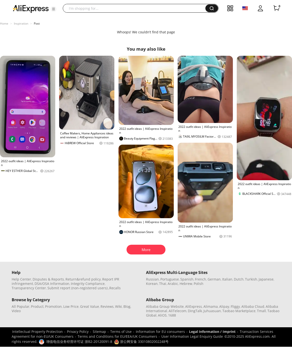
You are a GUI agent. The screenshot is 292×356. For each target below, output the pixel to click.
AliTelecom (177, 311)
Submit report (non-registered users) (77, 288)
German (214, 279)
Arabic (173, 283)
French (200, 279)
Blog (126, 306)
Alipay (224, 306)
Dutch (239, 279)
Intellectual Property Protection (37, 331)
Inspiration (21, 23)
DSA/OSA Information (52, 283)
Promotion (53, 306)
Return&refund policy (83, 279)
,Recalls (114, 288)
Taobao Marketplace (239, 311)
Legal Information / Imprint (212, 331)
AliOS (162, 315)
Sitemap (99, 331)
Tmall (261, 311)
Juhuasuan (212, 311)
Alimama (210, 306)
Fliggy (235, 306)
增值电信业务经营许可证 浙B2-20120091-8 (79, 341)
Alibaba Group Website (165, 306)
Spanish (186, 279)
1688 (172, 315)
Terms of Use (121, 331)
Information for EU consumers (160, 331)
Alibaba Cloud (252, 306)
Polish (198, 283)
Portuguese (169, 279)
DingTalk (195, 311)
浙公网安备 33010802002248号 (141, 341)
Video (16, 311)
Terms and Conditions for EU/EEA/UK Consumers (117, 336)
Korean (152, 283)
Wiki (118, 306)
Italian (227, 279)
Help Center (21, 279)
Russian (152, 279)
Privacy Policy (78, 331)
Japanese (266, 279)
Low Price (71, 306)
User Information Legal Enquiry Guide (192, 336)
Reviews (107, 306)
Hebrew (186, 283)
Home (4, 23)
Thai (162, 283)
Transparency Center (29, 288)
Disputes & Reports (48, 279)
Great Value (89, 306)
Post (37, 23)
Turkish (251, 279)
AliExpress (193, 306)
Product (37, 306)
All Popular (20, 306)
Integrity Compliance (88, 283)
